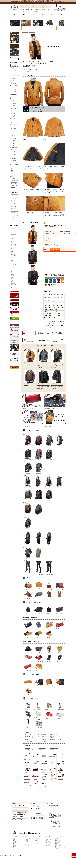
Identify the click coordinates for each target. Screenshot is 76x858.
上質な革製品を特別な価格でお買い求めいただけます (61, 28)
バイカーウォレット (37, 838)
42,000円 (26, 386)
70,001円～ (13, 187)
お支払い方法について (16, 803)
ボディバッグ (13, 103)
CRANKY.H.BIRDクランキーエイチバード (15, 245)
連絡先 (50, 813)
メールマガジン (58, 844)
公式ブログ (57, 839)
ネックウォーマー (14, 95)
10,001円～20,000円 (14, 180)
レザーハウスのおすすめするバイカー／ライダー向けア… (15, 28)
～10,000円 (13, 178)
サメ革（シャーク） (14, 215)
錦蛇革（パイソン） (14, 211)
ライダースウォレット (15, 120)
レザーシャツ (13, 70)
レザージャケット (14, 68)
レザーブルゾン (14, 73)
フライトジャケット (16, 844)
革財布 (12, 122)
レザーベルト (13, 131)
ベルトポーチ (13, 136)
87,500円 (40, 388)
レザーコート (13, 81)
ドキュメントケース (14, 151)
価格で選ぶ (32, 9)
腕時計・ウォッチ (14, 135)
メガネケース (13, 143)
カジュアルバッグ (27, 844)
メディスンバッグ (14, 89)
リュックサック (14, 105)
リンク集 (57, 846)
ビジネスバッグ (14, 111)
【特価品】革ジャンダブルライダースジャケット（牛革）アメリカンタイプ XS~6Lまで (57, 364)
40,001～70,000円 (14, 185)
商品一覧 (27, 9)
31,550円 (26, 366)
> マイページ (62, 10)
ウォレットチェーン (37, 839)
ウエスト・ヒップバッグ (28, 840)
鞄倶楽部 (12, 288)
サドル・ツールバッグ (15, 87)
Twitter (57, 843)
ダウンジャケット (14, 78)
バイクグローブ (27, 841)
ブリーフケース (14, 108)
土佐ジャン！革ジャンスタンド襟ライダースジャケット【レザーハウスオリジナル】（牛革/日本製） (43, 385)
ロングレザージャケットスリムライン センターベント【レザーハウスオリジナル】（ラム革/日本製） (57, 385)
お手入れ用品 (13, 160)
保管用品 (12, 162)
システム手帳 (13, 154)
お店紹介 (47, 9)
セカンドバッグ (14, 110)
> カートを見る (56, 10)
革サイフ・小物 (33, 15)
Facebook (57, 842)
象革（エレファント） (15, 206)
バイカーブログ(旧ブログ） (59, 841)
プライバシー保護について (36, 813)
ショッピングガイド (42, 11)
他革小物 (12, 145)
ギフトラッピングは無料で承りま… (49, 28)
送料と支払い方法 (58, 849)
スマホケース (13, 126)
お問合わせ (43, 9)
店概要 (57, 838)
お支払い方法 (38, 9)
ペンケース (47, 840)
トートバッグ (13, 101)
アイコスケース (14, 140)
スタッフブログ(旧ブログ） (59, 840)
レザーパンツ (13, 83)
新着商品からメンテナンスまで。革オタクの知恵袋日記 (29, 11)
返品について (51, 803)
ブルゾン (15, 843)
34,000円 (53, 367)
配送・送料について (34, 803)
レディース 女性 (15, 164)
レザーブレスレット (14, 133)
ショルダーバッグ (14, 100)
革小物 (12, 170)
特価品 (15, 849)
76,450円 (53, 388)
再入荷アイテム (52, 15)
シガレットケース (14, 138)
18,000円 (40, 367)
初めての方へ (22, 9)
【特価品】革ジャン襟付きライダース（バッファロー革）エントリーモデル (43, 364)
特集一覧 (42, 15)
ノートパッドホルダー (15, 156)
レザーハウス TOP (25, 32)
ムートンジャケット (14, 80)
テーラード (15, 840)
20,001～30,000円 (14, 182)
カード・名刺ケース (14, 128)
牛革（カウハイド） (14, 194)
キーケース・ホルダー (15, 130)
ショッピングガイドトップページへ (56, 826)
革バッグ (12, 171)
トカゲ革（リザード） (15, 217)
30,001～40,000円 (14, 183)
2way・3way (13, 113)
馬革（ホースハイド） (15, 198)
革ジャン (24, 15)
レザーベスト (13, 72)
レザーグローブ (14, 94)
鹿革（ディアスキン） (15, 200)
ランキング (61, 15)
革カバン (14, 15)
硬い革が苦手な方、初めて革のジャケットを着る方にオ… (26, 28)
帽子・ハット (13, 141)
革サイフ (12, 168)
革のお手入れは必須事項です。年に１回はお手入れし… (38, 28)
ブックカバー (13, 149)
